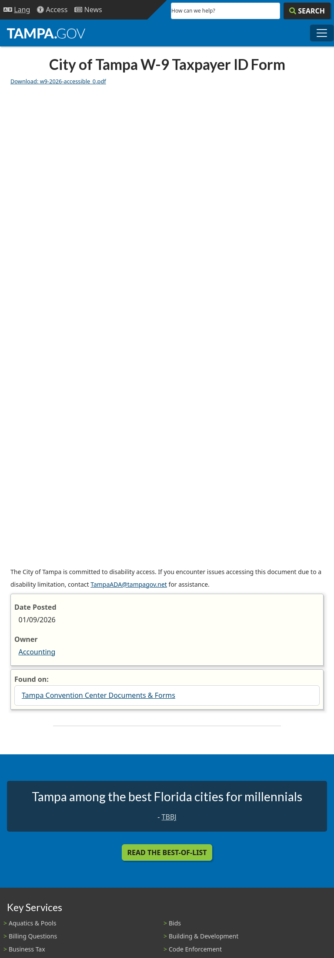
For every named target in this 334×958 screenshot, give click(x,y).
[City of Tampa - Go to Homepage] (46, 33)
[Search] (307, 11)
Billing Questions (33, 936)
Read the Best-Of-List (167, 852)
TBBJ (169, 817)
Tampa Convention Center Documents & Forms (98, 695)
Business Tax (27, 949)
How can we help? (193, 10)
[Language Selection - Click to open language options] (16, 10)
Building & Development (203, 936)
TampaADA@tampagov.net (128, 584)
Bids (175, 923)
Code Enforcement (195, 949)
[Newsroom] (88, 10)
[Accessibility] (52, 10)
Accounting (37, 652)
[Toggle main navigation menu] (322, 33)
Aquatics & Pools (32, 923)
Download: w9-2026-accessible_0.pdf (58, 81)
